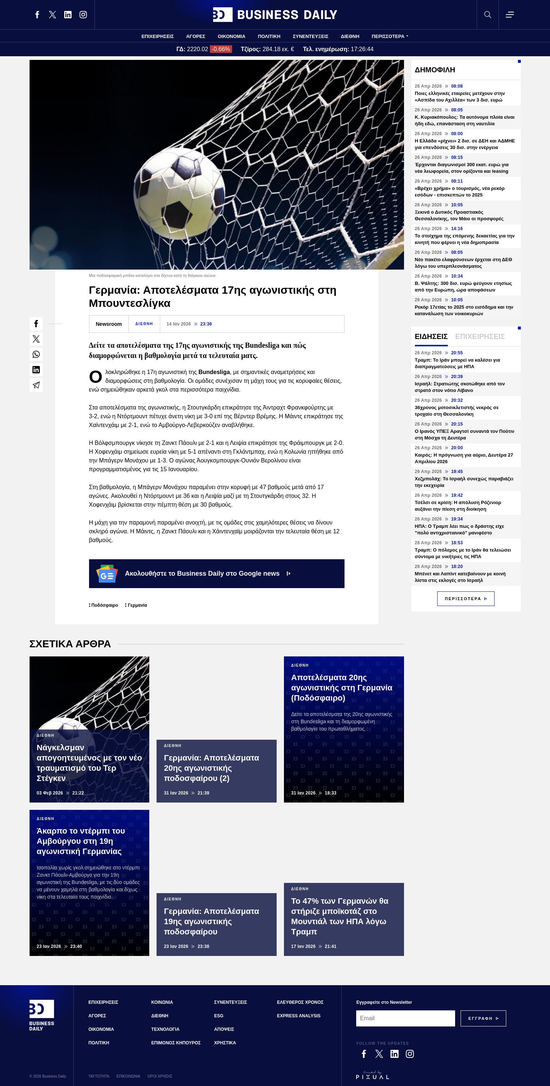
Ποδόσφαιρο (105, 605)
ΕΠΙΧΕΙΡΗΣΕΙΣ (158, 36)
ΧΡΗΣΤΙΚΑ (225, 1042)
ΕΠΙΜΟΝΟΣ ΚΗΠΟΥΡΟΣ (176, 1042)
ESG (218, 1015)
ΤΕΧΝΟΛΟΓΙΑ (165, 1029)
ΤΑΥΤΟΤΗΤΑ (98, 1076)
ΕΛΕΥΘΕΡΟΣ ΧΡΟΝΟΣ (300, 1002)
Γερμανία (137, 605)
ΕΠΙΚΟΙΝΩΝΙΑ (128, 1076)
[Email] (405, 1018)
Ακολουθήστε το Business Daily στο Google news (193, 573)
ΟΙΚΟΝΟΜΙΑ (232, 36)
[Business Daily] (42, 1030)
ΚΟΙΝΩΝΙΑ (162, 1002)
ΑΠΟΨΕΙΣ (224, 1029)
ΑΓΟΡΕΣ (195, 36)
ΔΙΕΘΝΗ (350, 36)
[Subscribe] (480, 1018)
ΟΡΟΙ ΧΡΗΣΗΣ (159, 1076)
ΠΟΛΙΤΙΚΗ (269, 36)
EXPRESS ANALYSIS (298, 1015)
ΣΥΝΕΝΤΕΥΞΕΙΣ (310, 36)
